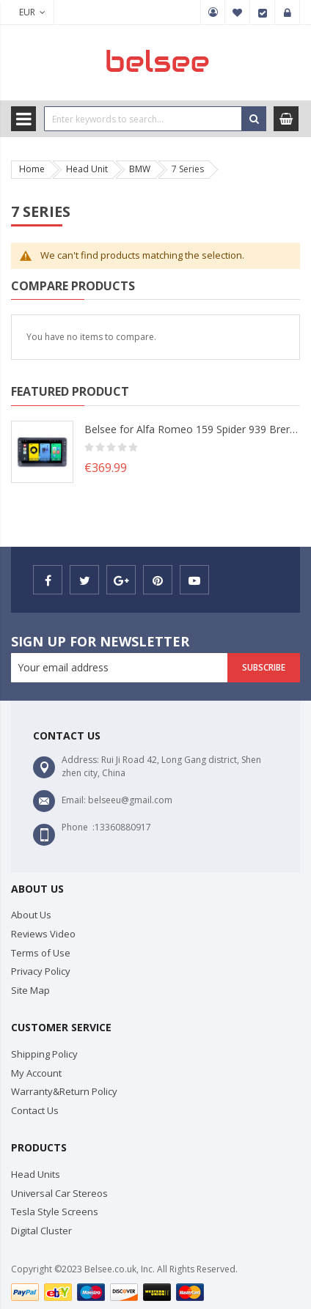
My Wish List (237, 12)
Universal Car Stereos (59, 1193)
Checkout (262, 12)
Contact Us (35, 1110)
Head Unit (87, 169)
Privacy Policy (40, 971)
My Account (212, 12)
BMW (139, 169)
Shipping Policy (44, 1054)
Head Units (35, 1174)
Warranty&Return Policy (64, 1091)
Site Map (30, 990)
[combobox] (143, 118)
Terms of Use (40, 952)
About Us (31, 914)
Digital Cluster (41, 1230)
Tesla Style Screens (54, 1211)
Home (32, 169)
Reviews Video (43, 933)
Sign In (287, 12)
